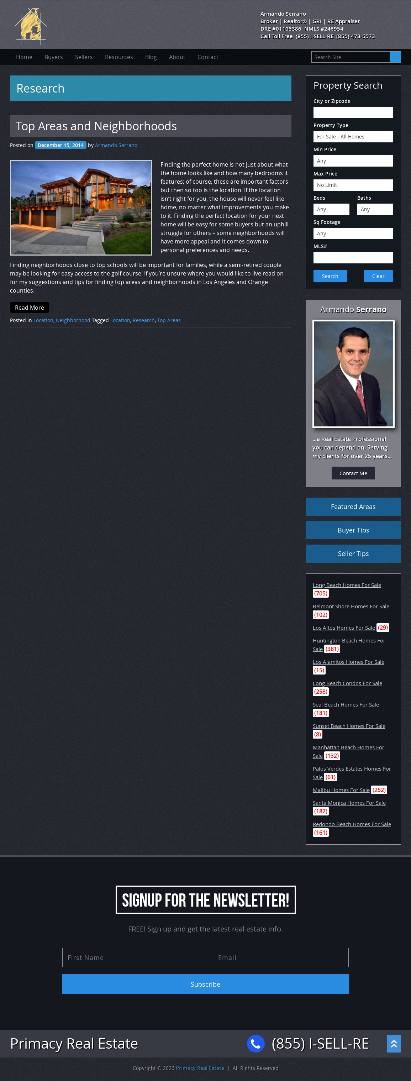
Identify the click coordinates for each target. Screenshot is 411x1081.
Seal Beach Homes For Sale (346, 704)
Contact (207, 57)
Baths (364, 197)
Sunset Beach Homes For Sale (349, 725)
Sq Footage (327, 222)
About (177, 57)
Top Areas (169, 320)
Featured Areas (353, 506)
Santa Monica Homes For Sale (349, 802)
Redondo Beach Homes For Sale (352, 824)
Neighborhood (73, 320)
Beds (319, 197)
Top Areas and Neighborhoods (96, 125)
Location (43, 320)
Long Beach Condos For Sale (347, 683)
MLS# (320, 246)
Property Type (330, 125)
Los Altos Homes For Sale (344, 627)
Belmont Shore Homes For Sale (351, 606)
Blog (151, 57)
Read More (29, 307)
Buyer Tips (353, 530)
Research (144, 320)
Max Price (325, 173)
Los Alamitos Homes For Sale (348, 661)
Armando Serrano (116, 145)
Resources (119, 57)
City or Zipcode (332, 101)
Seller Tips (353, 553)
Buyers (53, 57)
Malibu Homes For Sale (341, 789)
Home (24, 57)
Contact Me (353, 473)
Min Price (324, 149)
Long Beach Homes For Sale (347, 584)
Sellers (84, 57)
